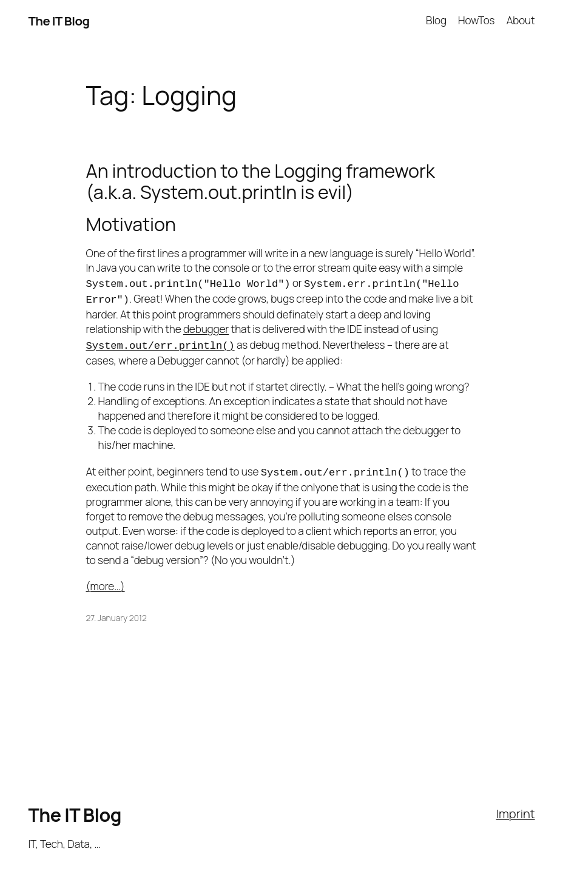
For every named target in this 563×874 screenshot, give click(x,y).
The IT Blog (58, 20)
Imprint (515, 807)
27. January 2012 (116, 611)
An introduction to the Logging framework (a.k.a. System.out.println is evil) (260, 181)
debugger (206, 327)
